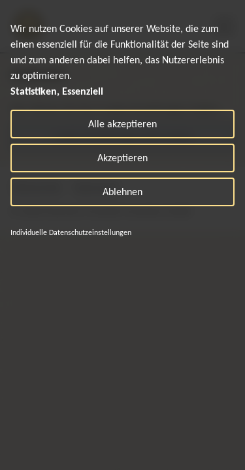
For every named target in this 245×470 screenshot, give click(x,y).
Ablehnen (122, 191)
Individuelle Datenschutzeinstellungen (70, 232)
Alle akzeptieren (122, 124)
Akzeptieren (122, 157)
